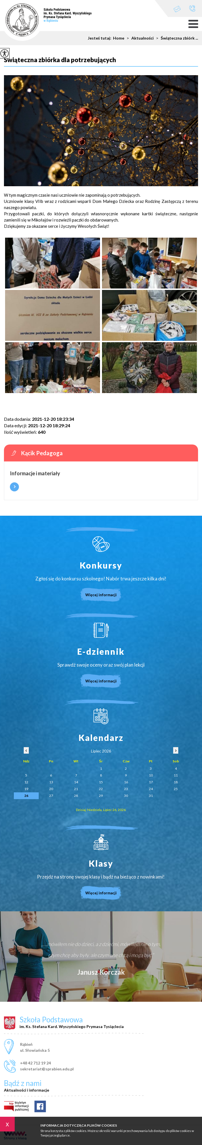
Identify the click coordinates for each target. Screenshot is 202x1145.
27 (51, 795)
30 (126, 795)
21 (76, 789)
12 (26, 782)
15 (101, 782)
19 (26, 789)
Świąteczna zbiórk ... (176, 38)
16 (126, 782)
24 (151, 789)
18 (176, 782)
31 (151, 795)
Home (118, 38)
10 (151, 775)
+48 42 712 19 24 (192, 8)
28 (76, 795)
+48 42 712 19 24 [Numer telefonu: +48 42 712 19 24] (35, 1063)
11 (176, 775)
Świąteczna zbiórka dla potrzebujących (60, 60)
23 (126, 789)
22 (101, 789)
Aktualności (139, 38)
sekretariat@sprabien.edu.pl (177, 9)
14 (76, 782)
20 (51, 789)
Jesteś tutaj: (100, 38)
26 (26, 795)
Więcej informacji (14, 486)
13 (51, 782)
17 (151, 782)
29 (101, 795)
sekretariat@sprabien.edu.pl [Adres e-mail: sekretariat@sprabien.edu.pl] (47, 1068)
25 (176, 789)
